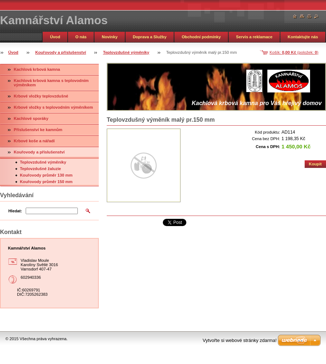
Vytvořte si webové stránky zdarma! (240, 340)
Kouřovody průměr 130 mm (46, 175)
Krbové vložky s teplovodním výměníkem (53, 107)
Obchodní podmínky (201, 37)
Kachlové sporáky (31, 118)
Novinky (110, 37)
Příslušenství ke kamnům (38, 129)
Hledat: (15, 211)
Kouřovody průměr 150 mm (46, 181)
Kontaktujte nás (303, 37)
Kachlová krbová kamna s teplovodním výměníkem (51, 82)
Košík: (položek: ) (294, 52)
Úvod (55, 37)
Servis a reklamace (254, 37)
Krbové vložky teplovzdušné (41, 96)
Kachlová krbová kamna (37, 69)
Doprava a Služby (149, 37)
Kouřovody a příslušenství (60, 52)
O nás (80, 37)
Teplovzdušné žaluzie (40, 168)
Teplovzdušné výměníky (126, 52)
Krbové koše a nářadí (34, 141)
